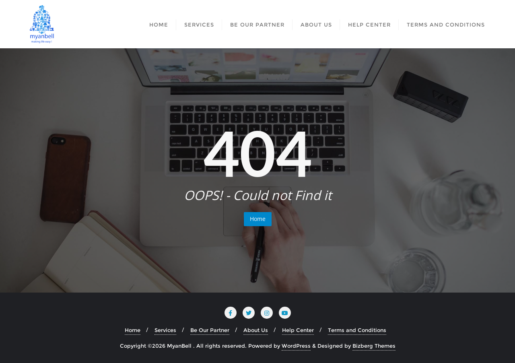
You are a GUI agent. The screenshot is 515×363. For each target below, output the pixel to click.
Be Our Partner (209, 330)
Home (258, 219)
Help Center (298, 330)
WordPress (296, 345)
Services (165, 330)
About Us (255, 330)
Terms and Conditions (357, 330)
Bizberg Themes (374, 345)
